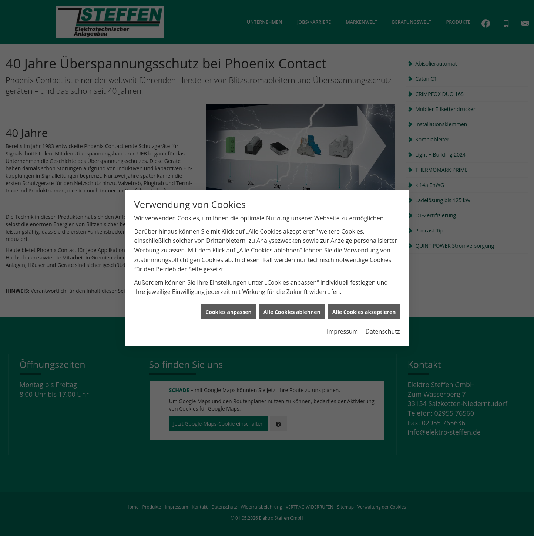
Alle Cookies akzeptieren (364, 309)
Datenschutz (382, 329)
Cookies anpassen (228, 309)
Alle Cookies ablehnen (291, 309)
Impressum (342, 329)
